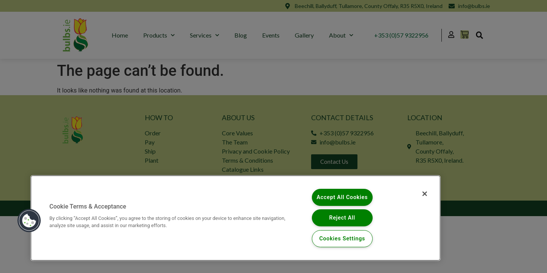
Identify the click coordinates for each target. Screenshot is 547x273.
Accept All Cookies (342, 197)
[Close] (424, 193)
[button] (29, 221)
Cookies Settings (342, 238)
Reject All (342, 218)
